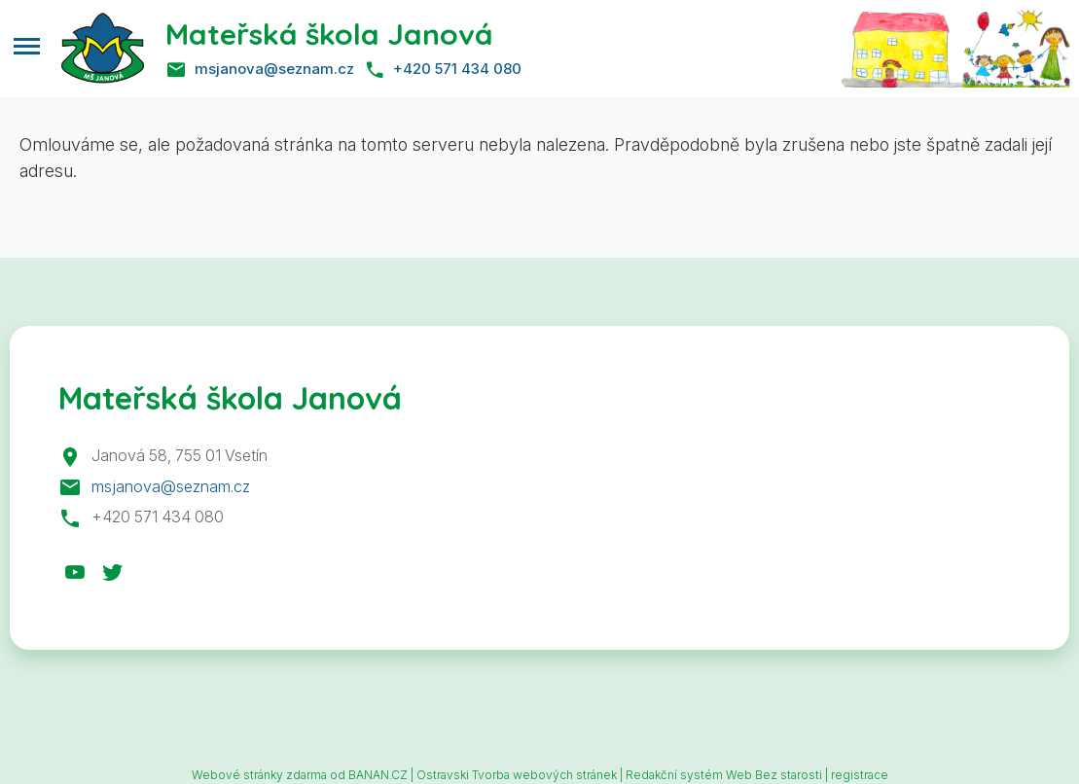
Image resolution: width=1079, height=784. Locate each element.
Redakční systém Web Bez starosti (724, 774)
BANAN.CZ (378, 774)
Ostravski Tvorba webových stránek (516, 774)
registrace (859, 774)
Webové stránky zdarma (259, 774)
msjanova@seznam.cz (274, 68)
